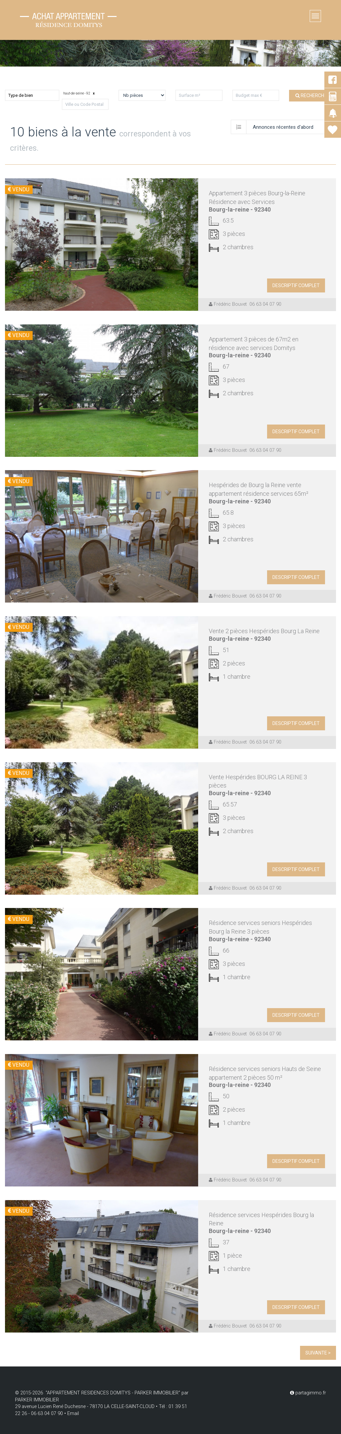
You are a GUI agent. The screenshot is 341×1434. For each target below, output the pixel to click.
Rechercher (312, 95)
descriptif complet (296, 285)
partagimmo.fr (308, 1393)
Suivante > (318, 1352)
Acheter (17, 76)
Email (73, 1413)
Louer (48, 76)
